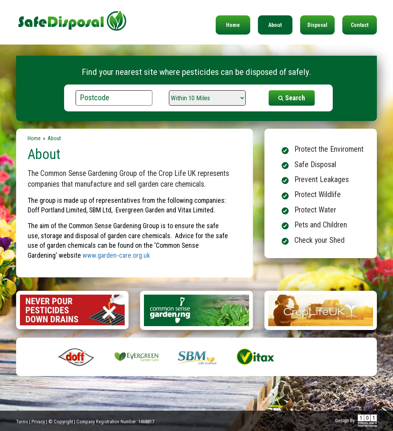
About (275, 25)
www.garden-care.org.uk (116, 255)
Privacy (38, 421)
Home (233, 25)
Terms (22, 421)
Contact (359, 25)
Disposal (317, 25)
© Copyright (60, 421)
